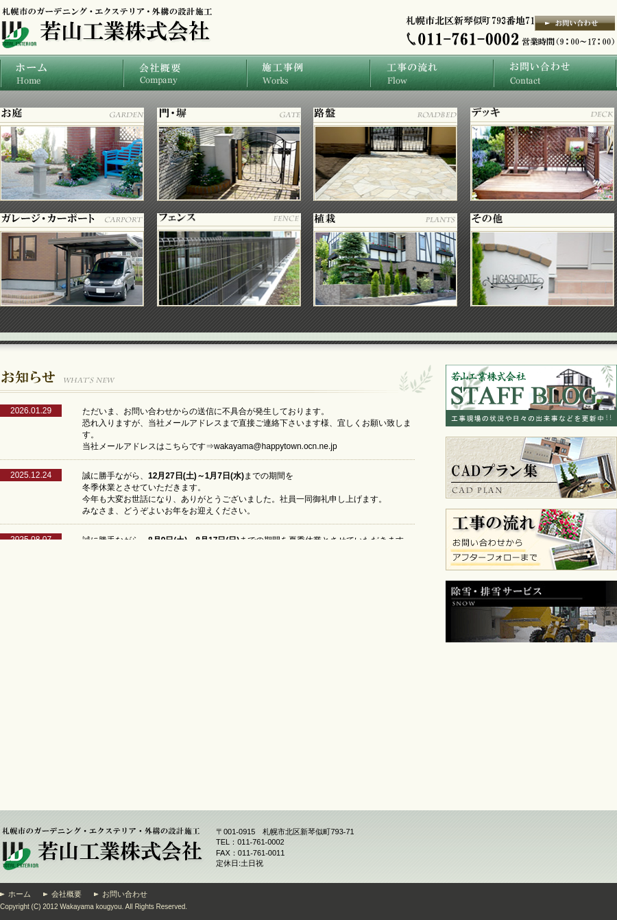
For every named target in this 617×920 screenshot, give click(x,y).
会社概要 (185, 72)
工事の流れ (432, 72)
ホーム (61, 72)
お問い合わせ (555, 72)
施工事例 (308, 72)
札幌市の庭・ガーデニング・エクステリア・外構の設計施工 (103, 63)
